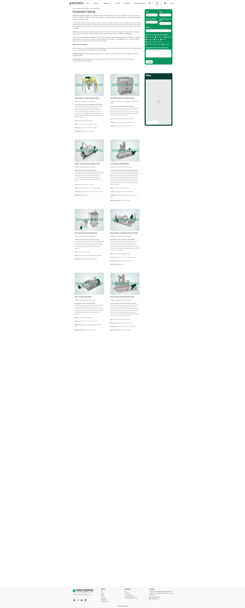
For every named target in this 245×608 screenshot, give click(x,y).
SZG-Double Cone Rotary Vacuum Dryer (124, 233)
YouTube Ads (160, 37)
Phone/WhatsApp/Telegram (165, 19)
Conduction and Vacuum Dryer (88, 101)
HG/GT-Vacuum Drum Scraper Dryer (87, 164)
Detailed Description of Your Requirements (157, 47)
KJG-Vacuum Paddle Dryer (119, 164)
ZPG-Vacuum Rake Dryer (83, 297)
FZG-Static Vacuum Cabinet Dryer (122, 98)
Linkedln (169, 37)
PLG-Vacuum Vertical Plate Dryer (86, 233)
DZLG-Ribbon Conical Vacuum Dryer (87, 98)
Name (147, 11)
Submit (149, 62)
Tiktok (163, 39)
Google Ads (151, 37)
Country (148, 27)
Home (74, 8)
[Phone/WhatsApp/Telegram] (165, 23)
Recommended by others (154, 44)
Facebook (150, 39)
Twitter (157, 39)
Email (161, 11)
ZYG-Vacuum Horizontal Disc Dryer (122, 297)
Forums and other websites (155, 42)
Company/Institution (151, 19)
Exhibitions (167, 44)
